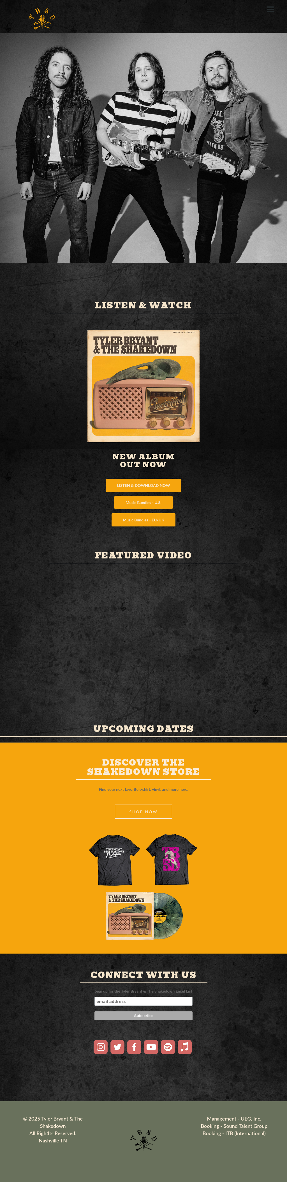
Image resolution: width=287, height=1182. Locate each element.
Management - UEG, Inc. (234, 1118)
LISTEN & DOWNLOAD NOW (143, 485)
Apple (185, 1047)
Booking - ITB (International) (234, 1133)
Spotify (168, 1047)
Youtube (151, 1047)
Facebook (134, 1047)
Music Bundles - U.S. (143, 502)
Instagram (101, 1047)
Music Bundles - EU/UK (143, 519)
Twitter (117, 1047)
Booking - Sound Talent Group (234, 1126)
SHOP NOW (143, 811)
